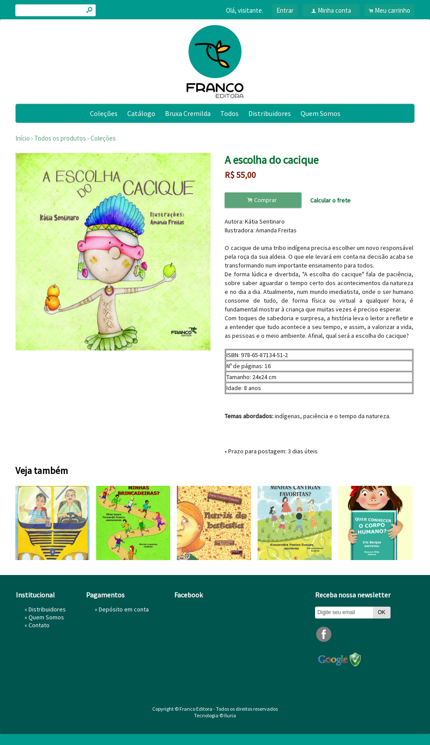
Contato (39, 625)
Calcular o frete (330, 200)
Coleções (104, 113)
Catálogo (141, 113)
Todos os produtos (60, 138)
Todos (229, 113)
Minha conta (334, 10)
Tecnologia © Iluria (215, 715)
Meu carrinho (392, 10)
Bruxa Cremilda (188, 113)
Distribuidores (269, 113)
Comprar (263, 200)
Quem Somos (320, 113)
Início (22, 138)
